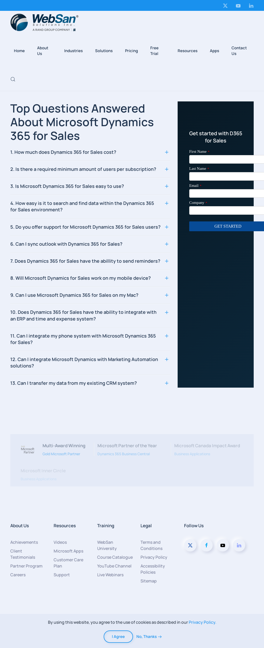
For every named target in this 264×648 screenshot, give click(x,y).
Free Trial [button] (154, 51)
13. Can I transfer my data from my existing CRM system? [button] (73, 383)
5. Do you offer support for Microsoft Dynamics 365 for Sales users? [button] (85, 227)
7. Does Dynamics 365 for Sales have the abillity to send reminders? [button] (85, 261)
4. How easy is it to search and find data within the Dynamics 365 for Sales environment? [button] (82, 206)
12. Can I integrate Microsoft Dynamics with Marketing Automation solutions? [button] (84, 362)
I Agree (118, 636)
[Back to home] (44, 22)
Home (19, 50)
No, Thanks (146, 636)
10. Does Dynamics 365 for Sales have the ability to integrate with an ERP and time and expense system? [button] (83, 315)
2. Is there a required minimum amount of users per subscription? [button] (83, 169)
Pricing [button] (131, 50)
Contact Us (239, 51)
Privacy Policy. (202, 622)
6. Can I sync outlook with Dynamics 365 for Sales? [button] (66, 244)
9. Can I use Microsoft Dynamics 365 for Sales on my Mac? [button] (74, 295)
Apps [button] (214, 50)
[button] (12, 79)
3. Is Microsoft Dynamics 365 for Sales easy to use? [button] (67, 186)
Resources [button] (187, 50)
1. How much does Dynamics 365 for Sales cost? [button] (63, 152)
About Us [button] (42, 51)
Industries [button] (73, 50)
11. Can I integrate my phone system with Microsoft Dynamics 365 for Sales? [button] (83, 339)
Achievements (24, 542)
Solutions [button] (104, 50)
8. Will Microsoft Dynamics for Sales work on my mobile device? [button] (80, 278)
